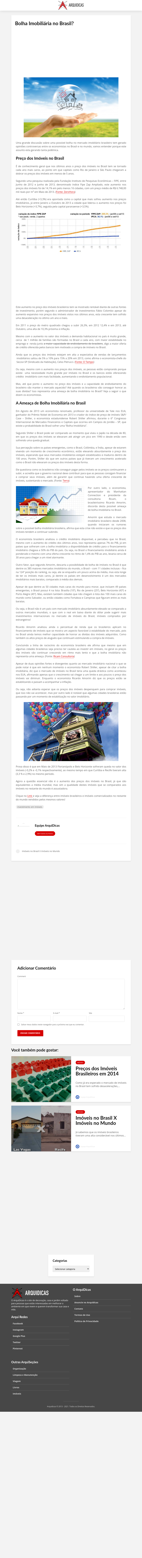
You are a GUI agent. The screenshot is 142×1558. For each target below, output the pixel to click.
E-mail (56, 1013)
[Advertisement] (39, 52)
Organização (19, 1368)
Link (30, 796)
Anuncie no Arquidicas (86, 1302)
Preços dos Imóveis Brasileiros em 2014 (97, 1071)
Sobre (77, 1296)
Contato (78, 1308)
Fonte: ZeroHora (65, 192)
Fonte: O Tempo (84, 362)
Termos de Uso (82, 1315)
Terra (66, 480)
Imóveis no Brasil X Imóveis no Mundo (96, 1120)
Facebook (18, 1323)
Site (90, 1013)
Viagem (17, 1381)
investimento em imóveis (29, 806)
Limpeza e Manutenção (25, 1374)
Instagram (18, 1329)
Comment (21, 976)
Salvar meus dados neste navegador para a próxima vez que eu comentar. (52, 1025)
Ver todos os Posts (45, 834)
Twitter (17, 1342)
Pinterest (18, 1348)
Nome (20, 1013)
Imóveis (80, 1063)
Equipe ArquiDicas (86, 1097)
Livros (16, 1387)
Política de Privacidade (86, 1321)
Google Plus (19, 1336)
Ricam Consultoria (63, 656)
